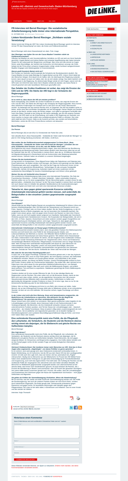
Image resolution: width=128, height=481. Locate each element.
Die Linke (52, 21)
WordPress (57, 476)
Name (16, 441)
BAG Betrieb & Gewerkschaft (103, 71)
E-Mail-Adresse (19, 447)
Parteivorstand (39, 34)
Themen (29, 21)
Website (16, 453)
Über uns (40, 21)
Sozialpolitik (97, 48)
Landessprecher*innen (101, 54)
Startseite (17, 21)
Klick (96, 83)
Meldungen (31, 34)
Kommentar (18, 424)
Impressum (96, 57)
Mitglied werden (98, 60)
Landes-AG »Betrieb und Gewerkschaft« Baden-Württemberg (44, 6)
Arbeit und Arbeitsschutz (102, 43)
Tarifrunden (97, 45)
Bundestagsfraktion (100, 68)
